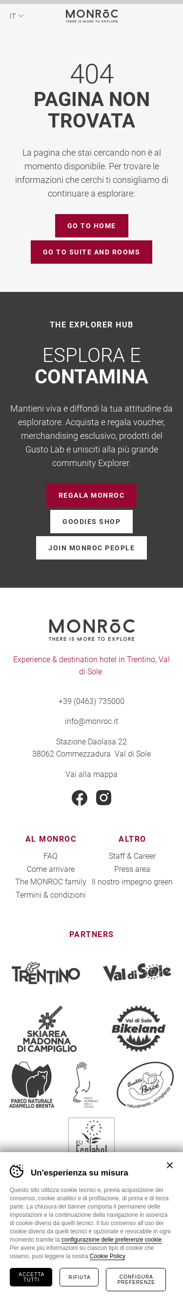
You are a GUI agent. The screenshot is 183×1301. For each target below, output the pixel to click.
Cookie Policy (107, 1256)
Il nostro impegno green (132, 881)
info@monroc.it (91, 721)
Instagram (104, 798)
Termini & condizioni (51, 894)
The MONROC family (50, 881)
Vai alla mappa (91, 774)
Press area (132, 869)
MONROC (91, 15)
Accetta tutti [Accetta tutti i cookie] (31, 1277)
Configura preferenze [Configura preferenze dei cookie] (136, 1279)
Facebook (79, 798)
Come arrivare (51, 869)
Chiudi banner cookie (170, 1165)
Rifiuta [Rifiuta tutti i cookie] (79, 1277)
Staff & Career (132, 855)
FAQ (50, 855)
